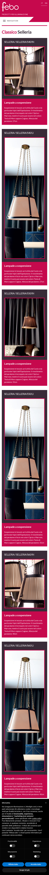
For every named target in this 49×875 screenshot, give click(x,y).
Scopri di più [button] (24, 870)
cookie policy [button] (36, 818)
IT (42, 3)
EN (46, 3)
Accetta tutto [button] (36, 864)
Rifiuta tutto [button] (13, 864)
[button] (46, 803)
